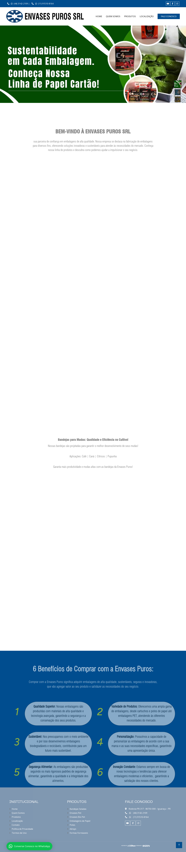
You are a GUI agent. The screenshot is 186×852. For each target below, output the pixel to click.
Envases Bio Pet (77, 817)
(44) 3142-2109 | (18, 3)
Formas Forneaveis (79, 832)
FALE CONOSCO (169, 16)
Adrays (73, 829)
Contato (16, 825)
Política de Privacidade (22, 829)
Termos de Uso (19, 832)
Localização (17, 821)
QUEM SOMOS (113, 16)
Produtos (16, 817)
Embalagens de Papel (80, 821)
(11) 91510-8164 (42, 3)
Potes (72, 825)
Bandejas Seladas (78, 809)
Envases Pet (75, 813)
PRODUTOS (130, 16)
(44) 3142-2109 (140, 813)
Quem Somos (18, 813)
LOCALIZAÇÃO (147, 16)
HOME (99, 16)
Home (15, 809)
